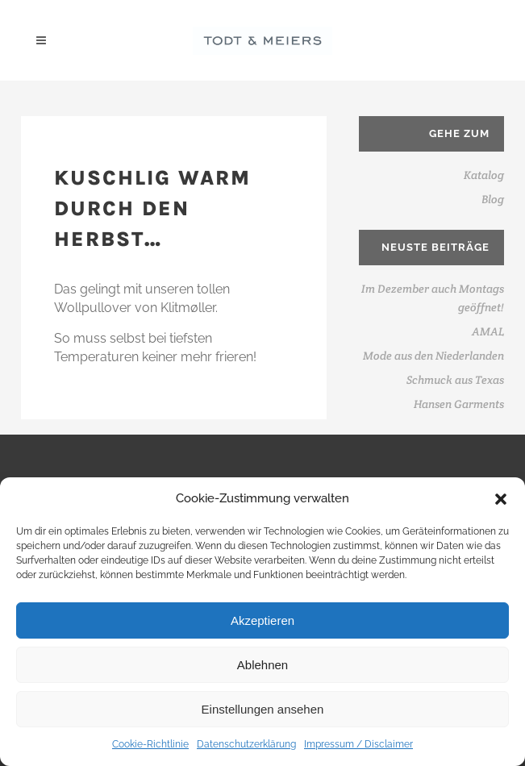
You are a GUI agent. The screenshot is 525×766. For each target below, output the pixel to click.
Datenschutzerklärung (246, 744)
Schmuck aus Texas (455, 380)
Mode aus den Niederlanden (433, 355)
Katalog (484, 175)
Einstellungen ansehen (263, 709)
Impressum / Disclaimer (358, 744)
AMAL (488, 331)
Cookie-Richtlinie (150, 744)
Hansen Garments (459, 404)
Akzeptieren (262, 620)
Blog (492, 199)
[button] (501, 499)
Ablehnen (262, 665)
